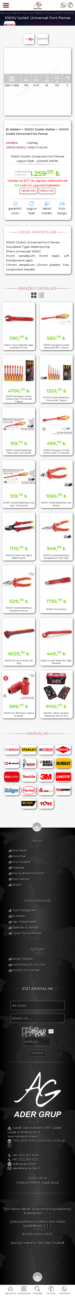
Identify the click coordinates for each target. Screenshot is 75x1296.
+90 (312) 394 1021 (25, 1160)
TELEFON (51, 1293)
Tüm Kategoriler (24, 910)
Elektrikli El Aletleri (25, 928)
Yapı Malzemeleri (24, 922)
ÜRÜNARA (37, 1293)
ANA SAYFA (10, 1293)
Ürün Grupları (21, 862)
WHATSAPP (64, 1293)
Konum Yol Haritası (25, 970)
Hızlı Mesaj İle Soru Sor (28, 965)
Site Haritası (20, 879)
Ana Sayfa (19, 850)
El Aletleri (18, 916)
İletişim (17, 885)
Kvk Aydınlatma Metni (28, 873)
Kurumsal (18, 856)
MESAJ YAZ (47, 190)
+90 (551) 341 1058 (25, 1155)
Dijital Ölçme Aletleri (27, 933)
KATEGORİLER (24, 1293)
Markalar (18, 867)
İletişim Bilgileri (22, 959)
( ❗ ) (47, 1213)
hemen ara (28, 190)
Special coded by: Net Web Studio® (37, 1243)
